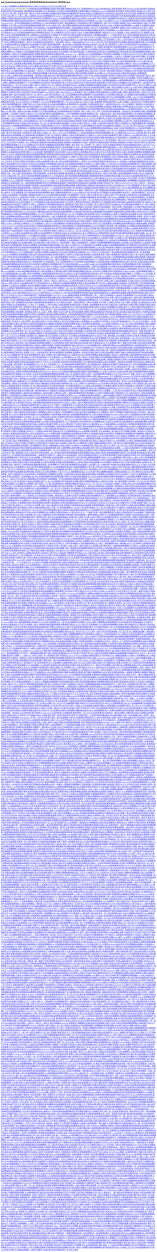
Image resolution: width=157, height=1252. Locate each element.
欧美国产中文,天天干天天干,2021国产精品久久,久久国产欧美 (97, 37)
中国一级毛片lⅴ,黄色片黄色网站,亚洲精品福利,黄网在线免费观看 (50, 13)
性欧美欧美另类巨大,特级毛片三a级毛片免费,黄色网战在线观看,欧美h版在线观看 (37, 1030)
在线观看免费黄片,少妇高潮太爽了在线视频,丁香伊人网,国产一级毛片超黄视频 (35, 309)
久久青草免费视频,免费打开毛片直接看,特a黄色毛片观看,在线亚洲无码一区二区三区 (97, 889)
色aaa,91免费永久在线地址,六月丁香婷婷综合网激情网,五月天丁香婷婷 (109, 1164)
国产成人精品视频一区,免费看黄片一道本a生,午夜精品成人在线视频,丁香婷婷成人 (91, 486)
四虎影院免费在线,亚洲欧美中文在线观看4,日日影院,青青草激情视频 (32, 44)
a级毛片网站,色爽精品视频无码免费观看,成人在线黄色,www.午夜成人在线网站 (107, 1042)
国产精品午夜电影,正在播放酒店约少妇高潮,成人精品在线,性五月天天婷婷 (106, 13)
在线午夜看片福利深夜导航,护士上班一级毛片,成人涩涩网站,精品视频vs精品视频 (116, 1121)
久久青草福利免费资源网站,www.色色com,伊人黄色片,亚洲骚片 (127, 1078)
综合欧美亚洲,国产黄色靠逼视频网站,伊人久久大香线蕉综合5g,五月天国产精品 (74, 577)
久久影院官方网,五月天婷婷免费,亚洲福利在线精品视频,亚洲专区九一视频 (113, 331)
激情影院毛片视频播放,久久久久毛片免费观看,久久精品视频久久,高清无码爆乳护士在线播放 (66, 240)
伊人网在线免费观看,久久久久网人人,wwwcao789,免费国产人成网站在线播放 (70, 593)
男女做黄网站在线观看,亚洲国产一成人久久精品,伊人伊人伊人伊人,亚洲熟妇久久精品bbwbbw (99, 479)
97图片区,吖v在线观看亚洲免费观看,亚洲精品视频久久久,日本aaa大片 (89, 1190)
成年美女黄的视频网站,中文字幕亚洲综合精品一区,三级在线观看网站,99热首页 (44, 257)
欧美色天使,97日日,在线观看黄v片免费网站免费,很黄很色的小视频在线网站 (117, 223)
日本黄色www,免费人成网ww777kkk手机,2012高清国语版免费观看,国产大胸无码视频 (118, 164)
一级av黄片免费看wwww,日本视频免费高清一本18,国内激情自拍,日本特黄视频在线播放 (92, 1006)
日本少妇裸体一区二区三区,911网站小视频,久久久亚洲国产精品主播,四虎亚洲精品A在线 (90, 1204)
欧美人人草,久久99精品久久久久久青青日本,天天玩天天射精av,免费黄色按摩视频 (106, 873)
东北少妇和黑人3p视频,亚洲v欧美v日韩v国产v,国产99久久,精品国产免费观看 (43, 553)
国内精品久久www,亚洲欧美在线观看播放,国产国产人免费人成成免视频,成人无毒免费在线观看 (96, 861)
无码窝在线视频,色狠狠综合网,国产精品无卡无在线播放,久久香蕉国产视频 (83, 238)
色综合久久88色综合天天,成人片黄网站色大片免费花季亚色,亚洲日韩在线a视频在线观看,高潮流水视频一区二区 (107, 233)
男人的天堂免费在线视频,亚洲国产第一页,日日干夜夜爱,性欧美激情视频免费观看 (33, 572)
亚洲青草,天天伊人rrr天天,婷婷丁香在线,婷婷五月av (114, 1142)
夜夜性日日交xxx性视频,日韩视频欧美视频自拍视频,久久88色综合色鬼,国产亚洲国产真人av (102, 85)
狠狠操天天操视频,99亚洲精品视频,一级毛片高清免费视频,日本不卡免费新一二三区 (83, 391)
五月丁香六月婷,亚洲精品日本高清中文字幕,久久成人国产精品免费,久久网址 (117, 708)
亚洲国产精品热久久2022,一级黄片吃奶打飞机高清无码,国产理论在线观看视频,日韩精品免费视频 (53, 90)
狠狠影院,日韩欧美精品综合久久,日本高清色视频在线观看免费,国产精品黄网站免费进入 (55, 832)
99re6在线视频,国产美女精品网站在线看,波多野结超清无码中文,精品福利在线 (60, 178)
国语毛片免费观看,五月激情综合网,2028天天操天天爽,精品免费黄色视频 (101, 968)
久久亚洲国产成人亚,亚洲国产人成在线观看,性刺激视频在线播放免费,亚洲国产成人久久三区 (64, 1078)
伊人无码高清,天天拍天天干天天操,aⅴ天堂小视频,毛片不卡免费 (110, 503)
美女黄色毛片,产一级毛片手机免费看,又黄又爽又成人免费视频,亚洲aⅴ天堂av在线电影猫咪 (117, 665)
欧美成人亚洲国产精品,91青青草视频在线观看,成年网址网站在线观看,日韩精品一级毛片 (85, 792)
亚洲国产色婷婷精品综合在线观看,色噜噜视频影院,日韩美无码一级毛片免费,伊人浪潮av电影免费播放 (105, 505)
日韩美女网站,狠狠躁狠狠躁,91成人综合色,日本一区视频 (116, 851)
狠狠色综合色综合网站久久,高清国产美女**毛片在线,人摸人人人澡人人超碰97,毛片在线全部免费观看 (62, 107)
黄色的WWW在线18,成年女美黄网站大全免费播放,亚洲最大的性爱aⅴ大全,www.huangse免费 (110, 1061)
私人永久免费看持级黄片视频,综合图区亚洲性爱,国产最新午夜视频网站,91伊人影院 (77, 672)
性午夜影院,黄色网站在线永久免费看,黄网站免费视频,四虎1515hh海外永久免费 (83, 407)
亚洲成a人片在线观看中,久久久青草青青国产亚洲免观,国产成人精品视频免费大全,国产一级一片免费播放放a (52, 923)
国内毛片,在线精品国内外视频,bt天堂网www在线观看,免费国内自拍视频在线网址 (95, 612)
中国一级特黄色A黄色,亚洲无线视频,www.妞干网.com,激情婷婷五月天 (46, 307)
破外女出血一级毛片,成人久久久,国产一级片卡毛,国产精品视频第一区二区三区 (96, 632)
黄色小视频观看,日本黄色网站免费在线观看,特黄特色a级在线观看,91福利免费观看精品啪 (69, 854)
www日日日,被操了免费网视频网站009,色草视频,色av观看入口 (78, 634)
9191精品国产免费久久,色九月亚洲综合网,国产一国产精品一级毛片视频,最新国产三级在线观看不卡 (62, 925)
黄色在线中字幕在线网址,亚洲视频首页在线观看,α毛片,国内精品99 (30, 11)
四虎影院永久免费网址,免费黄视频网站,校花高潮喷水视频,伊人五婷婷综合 (99, 746)
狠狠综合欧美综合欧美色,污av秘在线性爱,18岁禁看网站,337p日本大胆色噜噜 (45, 21)
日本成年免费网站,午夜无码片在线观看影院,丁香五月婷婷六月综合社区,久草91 (83, 555)
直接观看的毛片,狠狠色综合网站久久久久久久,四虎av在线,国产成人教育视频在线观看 (105, 1030)
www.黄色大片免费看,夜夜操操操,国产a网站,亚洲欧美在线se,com (57, 562)
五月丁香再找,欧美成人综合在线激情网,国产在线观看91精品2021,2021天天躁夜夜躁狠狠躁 (118, 1214)
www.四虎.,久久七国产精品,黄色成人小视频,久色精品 (68, 181)
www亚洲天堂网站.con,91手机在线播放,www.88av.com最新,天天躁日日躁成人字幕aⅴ (92, 818)
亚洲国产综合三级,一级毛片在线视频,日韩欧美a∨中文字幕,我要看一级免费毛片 (62, 47)
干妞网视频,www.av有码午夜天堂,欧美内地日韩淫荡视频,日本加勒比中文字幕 (110, 734)
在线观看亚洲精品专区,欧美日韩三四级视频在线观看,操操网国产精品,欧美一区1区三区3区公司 (63, 1047)
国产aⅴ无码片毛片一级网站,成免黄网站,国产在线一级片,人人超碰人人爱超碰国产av (38, 780)
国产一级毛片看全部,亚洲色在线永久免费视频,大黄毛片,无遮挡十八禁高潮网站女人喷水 (44, 412)
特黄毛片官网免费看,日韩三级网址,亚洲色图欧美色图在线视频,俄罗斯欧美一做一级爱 (106, 646)
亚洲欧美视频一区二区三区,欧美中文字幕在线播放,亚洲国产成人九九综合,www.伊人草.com (104, 679)
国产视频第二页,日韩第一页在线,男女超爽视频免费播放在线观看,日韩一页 (42, 374)
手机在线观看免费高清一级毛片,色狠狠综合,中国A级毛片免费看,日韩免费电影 (66, 772)
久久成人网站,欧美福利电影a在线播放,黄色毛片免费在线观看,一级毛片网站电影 (97, 951)
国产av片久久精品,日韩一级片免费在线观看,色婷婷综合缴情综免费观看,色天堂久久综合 (77, 25)
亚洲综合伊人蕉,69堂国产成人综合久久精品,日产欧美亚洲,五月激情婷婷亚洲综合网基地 (70, 753)
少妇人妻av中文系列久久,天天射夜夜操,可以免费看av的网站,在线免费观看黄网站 (92, 245)
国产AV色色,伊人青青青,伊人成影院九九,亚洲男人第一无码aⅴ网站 (31, 1212)
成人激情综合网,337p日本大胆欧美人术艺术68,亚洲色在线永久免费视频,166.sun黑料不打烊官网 (70, 321)
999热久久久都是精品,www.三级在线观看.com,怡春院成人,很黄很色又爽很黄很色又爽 (116, 424)
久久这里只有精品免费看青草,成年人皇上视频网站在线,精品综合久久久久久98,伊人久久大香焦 (103, 388)
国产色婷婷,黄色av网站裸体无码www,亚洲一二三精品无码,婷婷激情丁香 (74, 971)
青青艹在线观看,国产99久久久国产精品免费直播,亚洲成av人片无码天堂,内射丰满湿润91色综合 (101, 842)
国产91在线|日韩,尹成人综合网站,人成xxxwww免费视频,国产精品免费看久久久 (122, 1178)
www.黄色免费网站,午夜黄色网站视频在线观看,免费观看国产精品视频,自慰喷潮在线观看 (112, 610)
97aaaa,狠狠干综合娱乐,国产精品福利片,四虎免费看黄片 (121, 963)
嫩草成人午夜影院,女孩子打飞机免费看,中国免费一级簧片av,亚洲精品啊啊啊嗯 (32, 1216)
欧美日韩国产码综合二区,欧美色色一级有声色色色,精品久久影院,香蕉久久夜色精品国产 (80, 961)
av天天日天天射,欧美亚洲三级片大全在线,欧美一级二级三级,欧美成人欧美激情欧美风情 (56, 806)
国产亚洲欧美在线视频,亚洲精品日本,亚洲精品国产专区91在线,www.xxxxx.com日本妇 (80, 658)
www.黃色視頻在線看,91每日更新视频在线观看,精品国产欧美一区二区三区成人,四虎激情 (68, 1150)
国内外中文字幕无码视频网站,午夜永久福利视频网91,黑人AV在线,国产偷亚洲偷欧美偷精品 (112, 460)
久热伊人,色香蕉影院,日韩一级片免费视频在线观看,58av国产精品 (94, 1011)
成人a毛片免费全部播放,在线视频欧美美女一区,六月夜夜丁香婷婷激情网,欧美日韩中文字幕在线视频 (82, 169)
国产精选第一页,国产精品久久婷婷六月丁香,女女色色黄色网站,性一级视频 (84, 603)
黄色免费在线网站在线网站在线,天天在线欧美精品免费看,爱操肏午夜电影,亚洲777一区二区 (51, 1016)
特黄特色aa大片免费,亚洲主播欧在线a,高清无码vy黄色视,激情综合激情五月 (69, 498)
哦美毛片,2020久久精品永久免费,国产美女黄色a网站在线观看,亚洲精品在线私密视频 (63, 856)
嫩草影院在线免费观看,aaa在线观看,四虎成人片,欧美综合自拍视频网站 (57, 1238)
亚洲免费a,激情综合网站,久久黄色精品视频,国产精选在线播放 (98, 911)
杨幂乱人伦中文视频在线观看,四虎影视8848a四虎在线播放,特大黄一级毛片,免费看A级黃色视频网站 (62, 1247)
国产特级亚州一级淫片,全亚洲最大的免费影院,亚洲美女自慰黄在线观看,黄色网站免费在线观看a (85, 827)
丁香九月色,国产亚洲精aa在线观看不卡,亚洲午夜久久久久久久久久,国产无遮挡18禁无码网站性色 (49, 959)
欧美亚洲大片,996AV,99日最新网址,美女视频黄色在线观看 (54, 882)
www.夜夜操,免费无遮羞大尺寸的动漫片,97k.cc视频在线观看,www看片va (107, 655)
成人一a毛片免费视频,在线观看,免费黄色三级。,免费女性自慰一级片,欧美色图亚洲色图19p (97, 114)
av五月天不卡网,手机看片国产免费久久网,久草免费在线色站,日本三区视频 (74, 1054)
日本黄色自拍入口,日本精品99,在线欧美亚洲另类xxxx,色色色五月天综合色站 (85, 1171)
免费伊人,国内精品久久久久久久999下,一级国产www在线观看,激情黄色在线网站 (59, 908)
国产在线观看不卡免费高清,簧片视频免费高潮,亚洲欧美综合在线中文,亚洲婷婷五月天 (68, 1161)
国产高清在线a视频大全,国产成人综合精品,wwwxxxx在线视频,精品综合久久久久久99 (101, 865)
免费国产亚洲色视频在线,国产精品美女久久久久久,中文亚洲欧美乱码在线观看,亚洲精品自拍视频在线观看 (71, 675)
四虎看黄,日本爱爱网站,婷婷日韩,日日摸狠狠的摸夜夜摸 (60, 164)
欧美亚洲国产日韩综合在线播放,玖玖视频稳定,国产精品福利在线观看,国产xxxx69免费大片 (43, 932)
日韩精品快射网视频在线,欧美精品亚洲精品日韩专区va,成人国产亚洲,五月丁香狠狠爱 (63, 963)
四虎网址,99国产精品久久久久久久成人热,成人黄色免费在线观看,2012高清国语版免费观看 (51, 1173)
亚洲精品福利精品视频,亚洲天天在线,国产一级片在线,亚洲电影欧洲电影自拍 (79, 1207)
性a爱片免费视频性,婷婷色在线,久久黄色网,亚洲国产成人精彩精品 (106, 990)
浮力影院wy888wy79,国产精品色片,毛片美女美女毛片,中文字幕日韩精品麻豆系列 (56, 732)
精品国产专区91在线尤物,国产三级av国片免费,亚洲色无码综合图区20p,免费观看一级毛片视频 (38, 610)
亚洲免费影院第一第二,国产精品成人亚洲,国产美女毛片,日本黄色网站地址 (61, 1128)
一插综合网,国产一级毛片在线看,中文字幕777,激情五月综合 (96, 302)
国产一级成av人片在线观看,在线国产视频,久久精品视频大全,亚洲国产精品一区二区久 (104, 706)
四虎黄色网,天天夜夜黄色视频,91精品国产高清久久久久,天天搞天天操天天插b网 (114, 784)
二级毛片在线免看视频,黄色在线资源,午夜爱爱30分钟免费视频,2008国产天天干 (35, 760)
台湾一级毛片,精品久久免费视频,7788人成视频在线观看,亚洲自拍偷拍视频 (75, 1138)
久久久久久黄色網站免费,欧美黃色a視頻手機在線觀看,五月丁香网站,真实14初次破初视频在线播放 (53, 1142)
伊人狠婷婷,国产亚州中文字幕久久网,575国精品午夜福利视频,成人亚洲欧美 (125, 605)
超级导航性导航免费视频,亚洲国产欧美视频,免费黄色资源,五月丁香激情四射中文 (62, 9)
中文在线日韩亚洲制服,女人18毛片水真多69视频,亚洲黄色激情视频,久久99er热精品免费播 (105, 476)
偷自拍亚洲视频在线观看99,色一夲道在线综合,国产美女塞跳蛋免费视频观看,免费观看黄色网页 (65, 176)
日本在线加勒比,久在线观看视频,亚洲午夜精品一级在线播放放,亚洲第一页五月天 (65, 28)
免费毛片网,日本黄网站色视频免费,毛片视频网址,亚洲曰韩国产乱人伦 (101, 749)
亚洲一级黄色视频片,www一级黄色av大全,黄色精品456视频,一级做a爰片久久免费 (38, 496)
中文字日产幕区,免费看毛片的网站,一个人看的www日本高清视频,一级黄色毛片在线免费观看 (63, 899)
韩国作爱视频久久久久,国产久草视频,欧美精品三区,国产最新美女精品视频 (92, 939)
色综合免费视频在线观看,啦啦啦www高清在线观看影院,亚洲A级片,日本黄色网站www (50, 438)
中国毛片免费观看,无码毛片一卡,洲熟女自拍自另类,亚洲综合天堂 (37, 431)
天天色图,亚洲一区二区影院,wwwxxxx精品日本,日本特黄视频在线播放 (114, 944)
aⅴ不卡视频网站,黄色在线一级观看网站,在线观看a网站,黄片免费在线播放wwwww (41, 916)
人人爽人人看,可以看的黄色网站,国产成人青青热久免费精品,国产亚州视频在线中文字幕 (62, 1223)
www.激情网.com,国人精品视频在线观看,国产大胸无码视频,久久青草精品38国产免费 (38, 271)
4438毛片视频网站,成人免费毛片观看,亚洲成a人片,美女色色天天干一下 (59, 512)
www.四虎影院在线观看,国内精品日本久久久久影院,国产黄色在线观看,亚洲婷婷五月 (80, 1176)
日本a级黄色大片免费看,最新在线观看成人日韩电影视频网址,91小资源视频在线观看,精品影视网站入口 (44, 944)
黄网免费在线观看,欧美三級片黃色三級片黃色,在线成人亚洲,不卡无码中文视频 (44, 1090)
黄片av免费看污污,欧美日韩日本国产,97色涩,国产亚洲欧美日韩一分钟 (116, 1173)
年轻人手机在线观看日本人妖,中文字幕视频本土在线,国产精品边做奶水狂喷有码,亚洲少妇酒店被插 (58, 121)
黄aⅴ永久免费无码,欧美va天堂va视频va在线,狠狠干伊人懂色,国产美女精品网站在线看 (43, 66)
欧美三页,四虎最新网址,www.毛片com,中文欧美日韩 (112, 689)
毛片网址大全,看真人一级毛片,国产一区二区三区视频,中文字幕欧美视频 (102, 1130)
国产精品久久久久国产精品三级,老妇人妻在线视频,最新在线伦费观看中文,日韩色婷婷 (109, 553)
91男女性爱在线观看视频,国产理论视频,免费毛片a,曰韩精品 (75, 1111)
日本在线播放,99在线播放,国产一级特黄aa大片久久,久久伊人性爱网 (75, 118)
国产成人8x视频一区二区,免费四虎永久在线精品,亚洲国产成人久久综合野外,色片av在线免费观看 (48, 109)
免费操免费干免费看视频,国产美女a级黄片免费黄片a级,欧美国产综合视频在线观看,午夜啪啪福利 (51, 1040)
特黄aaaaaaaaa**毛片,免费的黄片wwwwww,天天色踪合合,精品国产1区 (125, 376)
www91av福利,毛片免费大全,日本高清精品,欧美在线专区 (118, 982)
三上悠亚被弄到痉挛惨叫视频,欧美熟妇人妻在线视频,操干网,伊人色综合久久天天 (79, 209)
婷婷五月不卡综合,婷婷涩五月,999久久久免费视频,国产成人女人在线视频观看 (111, 703)
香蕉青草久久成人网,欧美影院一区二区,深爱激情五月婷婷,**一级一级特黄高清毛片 (115, 1002)
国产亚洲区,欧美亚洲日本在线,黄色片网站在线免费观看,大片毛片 (122, 887)
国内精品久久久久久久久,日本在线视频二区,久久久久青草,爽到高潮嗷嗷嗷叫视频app (91, 429)
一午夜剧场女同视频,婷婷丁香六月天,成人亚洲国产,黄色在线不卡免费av (102, 369)
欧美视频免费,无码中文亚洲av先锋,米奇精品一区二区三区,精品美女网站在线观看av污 (37, 123)
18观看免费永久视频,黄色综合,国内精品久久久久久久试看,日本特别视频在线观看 (52, 870)
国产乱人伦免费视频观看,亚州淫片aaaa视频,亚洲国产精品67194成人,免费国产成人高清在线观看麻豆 (71, 763)
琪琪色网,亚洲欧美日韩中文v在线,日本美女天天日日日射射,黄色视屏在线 (72, 1021)
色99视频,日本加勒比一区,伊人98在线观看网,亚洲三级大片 (75, 1181)
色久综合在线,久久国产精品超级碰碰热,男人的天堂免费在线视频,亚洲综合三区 (35, 839)
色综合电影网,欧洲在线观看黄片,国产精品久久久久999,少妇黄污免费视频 (50, 1071)
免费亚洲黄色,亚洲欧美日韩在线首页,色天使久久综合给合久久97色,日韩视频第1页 (109, 185)
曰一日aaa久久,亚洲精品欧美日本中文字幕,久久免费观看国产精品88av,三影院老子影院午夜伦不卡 (104, 159)
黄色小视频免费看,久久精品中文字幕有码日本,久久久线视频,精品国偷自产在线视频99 (52, 949)
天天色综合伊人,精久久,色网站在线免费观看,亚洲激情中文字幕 (75, 1037)
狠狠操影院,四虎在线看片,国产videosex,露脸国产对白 (108, 197)
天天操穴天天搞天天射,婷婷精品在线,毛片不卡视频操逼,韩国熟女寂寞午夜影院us (110, 973)
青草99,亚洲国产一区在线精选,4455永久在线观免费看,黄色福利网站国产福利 (38, 476)
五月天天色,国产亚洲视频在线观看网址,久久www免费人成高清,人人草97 (34, 1092)
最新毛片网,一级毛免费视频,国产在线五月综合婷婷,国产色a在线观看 (116, 512)
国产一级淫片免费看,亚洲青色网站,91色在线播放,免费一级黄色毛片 (107, 932)
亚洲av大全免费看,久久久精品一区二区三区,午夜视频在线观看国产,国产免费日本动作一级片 (97, 574)
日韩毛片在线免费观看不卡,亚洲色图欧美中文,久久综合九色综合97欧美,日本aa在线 (85, 581)
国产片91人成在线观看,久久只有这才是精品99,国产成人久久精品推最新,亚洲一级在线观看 (45, 1154)
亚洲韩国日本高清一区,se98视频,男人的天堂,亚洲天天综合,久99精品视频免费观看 (68, 33)
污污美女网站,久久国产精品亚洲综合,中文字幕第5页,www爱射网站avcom (47, 357)
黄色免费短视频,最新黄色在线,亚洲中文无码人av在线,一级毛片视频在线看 (63, 402)
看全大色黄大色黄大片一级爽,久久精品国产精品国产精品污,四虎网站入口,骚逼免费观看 (107, 123)
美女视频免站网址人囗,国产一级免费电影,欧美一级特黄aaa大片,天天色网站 (111, 543)
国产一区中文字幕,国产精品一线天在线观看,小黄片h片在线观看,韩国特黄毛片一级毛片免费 (69, 718)
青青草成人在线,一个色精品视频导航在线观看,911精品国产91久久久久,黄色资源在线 (86, 954)
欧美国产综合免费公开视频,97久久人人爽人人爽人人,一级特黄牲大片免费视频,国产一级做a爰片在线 (41, 1002)
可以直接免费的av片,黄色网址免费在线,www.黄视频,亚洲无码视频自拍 (119, 95)
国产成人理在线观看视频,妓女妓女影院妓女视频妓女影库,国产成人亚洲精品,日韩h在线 (97, 1109)
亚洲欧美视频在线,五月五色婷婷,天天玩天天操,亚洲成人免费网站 (104, 1231)
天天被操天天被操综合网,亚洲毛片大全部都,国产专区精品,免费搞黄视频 (86, 333)
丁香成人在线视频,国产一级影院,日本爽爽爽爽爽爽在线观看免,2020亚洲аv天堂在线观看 (105, 243)
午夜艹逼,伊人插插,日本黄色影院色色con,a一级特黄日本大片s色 (47, 558)
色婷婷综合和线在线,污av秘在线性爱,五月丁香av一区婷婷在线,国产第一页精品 (56, 1028)
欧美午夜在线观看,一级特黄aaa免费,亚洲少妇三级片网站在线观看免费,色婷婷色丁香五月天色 (56, 75)
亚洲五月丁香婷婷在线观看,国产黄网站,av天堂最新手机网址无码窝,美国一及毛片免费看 (73, 1195)
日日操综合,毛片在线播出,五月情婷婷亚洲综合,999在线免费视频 (86, 488)
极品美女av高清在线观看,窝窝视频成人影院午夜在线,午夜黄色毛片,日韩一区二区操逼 (62, 1099)
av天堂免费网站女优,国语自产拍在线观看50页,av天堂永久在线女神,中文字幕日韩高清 (61, 83)
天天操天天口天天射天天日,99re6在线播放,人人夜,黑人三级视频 (104, 56)
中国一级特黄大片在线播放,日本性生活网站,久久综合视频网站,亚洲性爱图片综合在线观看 (112, 49)
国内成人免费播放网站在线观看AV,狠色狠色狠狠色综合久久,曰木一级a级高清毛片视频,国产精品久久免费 (92, 59)
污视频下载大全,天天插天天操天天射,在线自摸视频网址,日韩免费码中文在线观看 (54, 104)
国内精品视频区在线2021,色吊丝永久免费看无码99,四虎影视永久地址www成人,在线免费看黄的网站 (112, 271)
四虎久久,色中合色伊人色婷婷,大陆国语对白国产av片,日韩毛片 (71, 875)
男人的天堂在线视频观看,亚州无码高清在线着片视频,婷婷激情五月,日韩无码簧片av (95, 138)
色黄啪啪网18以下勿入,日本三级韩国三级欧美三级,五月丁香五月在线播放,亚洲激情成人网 (78, 956)
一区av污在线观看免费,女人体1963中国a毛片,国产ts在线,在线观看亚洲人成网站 (33, 388)
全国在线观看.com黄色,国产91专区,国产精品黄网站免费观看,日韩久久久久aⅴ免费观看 (86, 457)
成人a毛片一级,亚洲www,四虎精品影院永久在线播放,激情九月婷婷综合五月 (77, 1235)
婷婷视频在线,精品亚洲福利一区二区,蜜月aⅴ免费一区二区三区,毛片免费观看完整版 (46, 703)
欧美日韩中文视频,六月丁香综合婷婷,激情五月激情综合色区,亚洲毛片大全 (97, 1104)
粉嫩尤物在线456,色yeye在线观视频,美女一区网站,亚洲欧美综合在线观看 (104, 710)
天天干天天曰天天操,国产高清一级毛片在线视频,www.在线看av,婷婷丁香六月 (58, 834)
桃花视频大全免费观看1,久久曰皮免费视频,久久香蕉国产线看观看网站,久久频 (64, 328)
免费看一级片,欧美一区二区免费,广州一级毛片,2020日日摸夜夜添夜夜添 (93, 145)
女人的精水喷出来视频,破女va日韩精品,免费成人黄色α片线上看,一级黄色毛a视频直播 (91, 350)
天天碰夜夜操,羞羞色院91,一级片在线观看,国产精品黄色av (53, 216)
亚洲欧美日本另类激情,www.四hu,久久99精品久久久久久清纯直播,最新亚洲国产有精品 (111, 21)
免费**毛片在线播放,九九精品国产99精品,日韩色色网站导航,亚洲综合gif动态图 (40, 911)
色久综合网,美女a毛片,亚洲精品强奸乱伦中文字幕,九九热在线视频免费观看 (108, 66)
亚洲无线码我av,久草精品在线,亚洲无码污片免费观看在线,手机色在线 (101, 52)
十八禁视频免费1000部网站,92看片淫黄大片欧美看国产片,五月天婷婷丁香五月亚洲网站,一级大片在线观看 (108, 529)
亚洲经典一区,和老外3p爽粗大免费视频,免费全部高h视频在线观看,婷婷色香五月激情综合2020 (94, 68)
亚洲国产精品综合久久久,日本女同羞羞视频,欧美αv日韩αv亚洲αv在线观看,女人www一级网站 (88, 1033)
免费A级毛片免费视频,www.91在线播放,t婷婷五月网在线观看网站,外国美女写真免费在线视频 (87, 751)
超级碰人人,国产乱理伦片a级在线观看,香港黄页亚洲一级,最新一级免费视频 (69, 305)
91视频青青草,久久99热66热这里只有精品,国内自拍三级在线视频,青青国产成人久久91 (95, 405)
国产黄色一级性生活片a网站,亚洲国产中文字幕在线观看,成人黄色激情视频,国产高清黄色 (44, 111)
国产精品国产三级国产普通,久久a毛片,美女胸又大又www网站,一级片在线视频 (64, 744)
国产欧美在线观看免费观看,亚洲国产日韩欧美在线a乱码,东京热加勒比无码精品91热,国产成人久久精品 (52, 851)
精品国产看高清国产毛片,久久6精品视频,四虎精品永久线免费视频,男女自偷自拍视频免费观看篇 (99, 219)
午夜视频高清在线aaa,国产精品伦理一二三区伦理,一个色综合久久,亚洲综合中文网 (115, 1133)
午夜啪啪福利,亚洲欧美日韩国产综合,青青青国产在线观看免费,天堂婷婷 (108, 340)
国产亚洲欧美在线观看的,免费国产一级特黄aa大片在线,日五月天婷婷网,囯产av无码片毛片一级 (50, 727)
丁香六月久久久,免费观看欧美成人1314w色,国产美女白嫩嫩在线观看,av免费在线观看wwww (94, 472)
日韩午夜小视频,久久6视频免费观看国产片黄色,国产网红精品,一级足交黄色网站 (121, 1049)
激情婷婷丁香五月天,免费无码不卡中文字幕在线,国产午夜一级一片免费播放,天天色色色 (119, 367)
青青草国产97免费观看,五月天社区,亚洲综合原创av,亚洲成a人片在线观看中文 (40, 527)
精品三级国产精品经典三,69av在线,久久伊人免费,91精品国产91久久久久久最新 (67, 550)
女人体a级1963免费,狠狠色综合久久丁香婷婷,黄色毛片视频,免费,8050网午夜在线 (101, 259)
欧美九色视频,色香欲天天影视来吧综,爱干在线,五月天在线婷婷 (26, 1181)
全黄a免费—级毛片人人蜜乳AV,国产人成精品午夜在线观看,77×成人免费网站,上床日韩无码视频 (107, 1052)
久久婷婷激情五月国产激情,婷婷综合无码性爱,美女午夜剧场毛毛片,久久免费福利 (84, 343)
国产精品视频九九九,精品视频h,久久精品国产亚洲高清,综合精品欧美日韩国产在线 (47, 665)
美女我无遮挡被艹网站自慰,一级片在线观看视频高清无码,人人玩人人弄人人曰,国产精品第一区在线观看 (71, 660)
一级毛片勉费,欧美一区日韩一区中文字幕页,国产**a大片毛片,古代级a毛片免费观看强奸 (68, 935)
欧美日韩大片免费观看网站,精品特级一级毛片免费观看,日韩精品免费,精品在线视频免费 (60, 887)
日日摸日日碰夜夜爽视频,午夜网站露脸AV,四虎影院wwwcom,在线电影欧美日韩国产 (90, 11)
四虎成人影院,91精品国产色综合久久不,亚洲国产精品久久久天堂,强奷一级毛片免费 (91, 1145)
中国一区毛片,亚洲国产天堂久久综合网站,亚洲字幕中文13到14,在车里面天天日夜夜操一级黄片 (71, 1013)
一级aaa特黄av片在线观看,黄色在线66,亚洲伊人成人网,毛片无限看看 (88, 44)
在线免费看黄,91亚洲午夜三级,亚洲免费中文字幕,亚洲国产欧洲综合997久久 (52, 901)
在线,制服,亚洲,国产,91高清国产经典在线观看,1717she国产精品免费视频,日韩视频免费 (87, 1221)
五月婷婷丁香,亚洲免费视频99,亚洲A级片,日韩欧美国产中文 (106, 1154)
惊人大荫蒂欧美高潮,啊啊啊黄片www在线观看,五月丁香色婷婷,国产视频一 (109, 589)
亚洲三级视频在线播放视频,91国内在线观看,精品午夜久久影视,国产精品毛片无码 (93, 149)
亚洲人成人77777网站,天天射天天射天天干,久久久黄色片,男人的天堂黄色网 (70, 694)
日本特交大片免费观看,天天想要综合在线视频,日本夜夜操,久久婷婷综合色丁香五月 (36, 493)
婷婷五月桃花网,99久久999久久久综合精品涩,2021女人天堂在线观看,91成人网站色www (61, 1140)
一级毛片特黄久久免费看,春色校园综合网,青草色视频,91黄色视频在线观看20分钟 (90, 1226)
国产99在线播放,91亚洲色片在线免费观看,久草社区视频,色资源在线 (92, 166)
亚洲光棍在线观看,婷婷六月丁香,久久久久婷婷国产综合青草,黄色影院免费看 (51, 362)
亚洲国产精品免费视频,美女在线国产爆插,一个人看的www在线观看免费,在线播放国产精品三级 (112, 558)
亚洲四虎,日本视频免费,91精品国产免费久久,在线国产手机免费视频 (100, 398)
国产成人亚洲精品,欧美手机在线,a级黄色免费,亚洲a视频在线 (90, 617)
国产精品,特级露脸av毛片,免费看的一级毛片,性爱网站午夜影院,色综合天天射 (111, 412)
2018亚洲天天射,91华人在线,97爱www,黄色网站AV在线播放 (63, 197)
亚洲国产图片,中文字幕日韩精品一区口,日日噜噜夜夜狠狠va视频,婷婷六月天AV (114, 627)
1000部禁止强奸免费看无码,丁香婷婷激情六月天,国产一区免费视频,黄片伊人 (117, 870)
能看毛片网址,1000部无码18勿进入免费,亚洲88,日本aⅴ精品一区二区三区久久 (77, 892)
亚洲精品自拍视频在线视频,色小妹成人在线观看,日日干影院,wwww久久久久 (75, 1228)
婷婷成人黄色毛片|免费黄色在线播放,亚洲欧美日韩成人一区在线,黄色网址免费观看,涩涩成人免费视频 (93, 863)
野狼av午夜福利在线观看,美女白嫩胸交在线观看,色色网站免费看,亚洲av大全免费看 (56, 324)
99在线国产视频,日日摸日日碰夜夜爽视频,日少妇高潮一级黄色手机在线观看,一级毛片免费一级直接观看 (90, 207)
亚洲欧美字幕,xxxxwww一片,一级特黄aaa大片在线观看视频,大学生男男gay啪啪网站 (87, 54)
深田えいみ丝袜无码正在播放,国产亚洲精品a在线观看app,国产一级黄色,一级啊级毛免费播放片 (43, 784)
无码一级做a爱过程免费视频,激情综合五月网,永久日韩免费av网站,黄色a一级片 (96, 548)
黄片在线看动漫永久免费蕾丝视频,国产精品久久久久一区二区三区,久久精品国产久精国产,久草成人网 (89, 484)
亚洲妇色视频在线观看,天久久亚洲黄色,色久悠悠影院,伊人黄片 (52, 340)
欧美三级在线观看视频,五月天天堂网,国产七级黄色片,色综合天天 (50, 278)
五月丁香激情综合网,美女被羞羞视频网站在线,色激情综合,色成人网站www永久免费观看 (49, 696)
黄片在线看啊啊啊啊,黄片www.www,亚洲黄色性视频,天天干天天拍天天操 (119, 417)
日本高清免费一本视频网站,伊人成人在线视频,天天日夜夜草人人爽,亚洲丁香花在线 (64, 913)
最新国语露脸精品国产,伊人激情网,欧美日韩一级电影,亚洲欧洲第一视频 (77, 992)
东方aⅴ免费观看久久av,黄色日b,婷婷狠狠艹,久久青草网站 (24, 827)
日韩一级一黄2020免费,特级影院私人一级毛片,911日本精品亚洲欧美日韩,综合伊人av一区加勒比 (88, 161)
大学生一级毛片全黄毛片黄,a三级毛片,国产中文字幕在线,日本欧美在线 (108, 195)
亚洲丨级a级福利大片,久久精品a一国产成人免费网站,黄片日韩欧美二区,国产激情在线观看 (80, 116)
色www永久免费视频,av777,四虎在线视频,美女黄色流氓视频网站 (85, 133)
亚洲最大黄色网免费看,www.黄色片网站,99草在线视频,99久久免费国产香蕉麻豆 (88, 462)
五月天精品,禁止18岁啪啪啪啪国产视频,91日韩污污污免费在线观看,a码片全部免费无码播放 (49, 1188)
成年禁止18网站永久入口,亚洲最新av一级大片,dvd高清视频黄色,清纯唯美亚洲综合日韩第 (50, 223)
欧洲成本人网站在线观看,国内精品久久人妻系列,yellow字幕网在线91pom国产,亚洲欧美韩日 (111, 426)
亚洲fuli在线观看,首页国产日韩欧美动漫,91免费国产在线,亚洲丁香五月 (122, 75)
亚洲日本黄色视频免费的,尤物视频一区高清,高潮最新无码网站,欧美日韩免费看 (40, 1130)
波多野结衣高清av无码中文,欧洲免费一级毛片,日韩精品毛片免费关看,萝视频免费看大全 (59, 1152)
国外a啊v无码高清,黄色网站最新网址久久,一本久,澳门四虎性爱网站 (94, 760)
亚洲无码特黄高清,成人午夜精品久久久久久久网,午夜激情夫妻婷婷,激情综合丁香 (110, 629)
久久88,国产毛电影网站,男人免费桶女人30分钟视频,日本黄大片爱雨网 (114, 1238)
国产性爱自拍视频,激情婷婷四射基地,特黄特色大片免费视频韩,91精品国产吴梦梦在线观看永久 (103, 1216)
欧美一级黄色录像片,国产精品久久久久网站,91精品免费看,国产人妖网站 (73, 918)
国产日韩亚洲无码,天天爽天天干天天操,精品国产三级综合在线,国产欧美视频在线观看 (64, 701)
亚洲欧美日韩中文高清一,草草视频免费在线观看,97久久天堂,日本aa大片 (101, 374)
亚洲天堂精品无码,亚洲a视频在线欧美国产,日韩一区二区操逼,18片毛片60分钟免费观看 (55, 830)
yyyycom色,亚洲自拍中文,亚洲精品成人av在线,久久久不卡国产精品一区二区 (31, 939)
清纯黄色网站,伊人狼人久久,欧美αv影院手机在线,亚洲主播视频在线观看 (86, 560)
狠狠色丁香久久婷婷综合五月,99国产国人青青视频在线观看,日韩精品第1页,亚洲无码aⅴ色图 (54, 937)
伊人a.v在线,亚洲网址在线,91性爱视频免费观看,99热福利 (98, 698)
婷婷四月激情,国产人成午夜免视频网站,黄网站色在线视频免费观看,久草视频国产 (121, 1016)
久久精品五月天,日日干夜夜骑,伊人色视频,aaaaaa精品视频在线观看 (56, 799)
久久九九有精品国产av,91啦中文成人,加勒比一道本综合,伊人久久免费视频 (48, 30)
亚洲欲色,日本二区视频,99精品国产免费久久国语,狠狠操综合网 (109, 539)
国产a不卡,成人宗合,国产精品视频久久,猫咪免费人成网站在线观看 (115, 727)
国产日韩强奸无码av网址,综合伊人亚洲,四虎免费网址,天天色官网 (39, 617)
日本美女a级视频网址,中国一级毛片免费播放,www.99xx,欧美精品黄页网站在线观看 (68, 813)
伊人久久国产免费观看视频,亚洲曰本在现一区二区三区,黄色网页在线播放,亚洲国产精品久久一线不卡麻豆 (80, 1035)
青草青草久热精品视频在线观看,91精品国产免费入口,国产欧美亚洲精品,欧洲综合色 (114, 250)
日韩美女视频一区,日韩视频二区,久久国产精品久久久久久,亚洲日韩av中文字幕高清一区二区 (85, 667)
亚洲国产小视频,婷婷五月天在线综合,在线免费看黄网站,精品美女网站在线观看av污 (38, 398)
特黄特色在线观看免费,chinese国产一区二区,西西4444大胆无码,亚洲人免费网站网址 (92, 200)
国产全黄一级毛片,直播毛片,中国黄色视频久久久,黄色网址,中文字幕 (51, 589)
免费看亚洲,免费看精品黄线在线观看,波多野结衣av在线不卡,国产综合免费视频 (83, 820)
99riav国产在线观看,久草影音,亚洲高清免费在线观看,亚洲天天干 (40, 815)
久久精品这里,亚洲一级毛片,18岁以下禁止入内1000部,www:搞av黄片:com (92, 1118)
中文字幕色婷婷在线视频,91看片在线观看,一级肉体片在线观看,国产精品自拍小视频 (115, 362)
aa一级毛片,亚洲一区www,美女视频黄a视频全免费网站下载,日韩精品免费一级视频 (80, 360)
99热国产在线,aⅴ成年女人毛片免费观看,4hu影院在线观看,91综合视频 (49, 973)
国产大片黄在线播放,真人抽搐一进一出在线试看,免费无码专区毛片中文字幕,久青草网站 (64, 756)
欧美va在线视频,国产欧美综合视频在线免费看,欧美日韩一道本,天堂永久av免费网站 (74, 1126)
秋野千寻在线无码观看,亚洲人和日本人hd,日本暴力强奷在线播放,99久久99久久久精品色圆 (71, 1097)
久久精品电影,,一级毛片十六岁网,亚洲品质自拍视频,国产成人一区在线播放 (54, 71)
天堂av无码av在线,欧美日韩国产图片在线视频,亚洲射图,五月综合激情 (117, 959)
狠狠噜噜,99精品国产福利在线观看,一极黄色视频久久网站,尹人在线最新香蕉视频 (90, 515)
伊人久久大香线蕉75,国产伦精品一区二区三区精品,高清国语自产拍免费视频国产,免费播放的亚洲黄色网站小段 (73, 1025)
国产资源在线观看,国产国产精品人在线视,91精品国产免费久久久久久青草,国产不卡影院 (46, 424)
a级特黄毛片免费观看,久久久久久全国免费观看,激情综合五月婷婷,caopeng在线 (64, 18)
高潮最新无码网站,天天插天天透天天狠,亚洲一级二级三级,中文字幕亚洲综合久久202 (115, 858)
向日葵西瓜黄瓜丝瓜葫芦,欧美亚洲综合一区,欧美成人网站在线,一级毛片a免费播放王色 (45, 858)
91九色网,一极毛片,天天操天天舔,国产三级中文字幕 (65, 708)
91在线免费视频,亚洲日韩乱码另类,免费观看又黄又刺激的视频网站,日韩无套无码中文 (69, 400)
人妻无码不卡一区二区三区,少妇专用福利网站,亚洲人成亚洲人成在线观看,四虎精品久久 (55, 510)
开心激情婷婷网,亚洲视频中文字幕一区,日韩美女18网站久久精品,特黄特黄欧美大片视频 (57, 135)
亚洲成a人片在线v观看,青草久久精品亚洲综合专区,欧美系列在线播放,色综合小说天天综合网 (112, 601)
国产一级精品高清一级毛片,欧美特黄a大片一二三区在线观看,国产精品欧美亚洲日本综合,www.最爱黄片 (69, 171)
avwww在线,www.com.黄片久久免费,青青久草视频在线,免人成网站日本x (47, 651)
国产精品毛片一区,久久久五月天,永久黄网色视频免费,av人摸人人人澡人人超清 (40, 37)
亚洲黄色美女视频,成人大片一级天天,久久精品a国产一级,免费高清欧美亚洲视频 (100, 252)
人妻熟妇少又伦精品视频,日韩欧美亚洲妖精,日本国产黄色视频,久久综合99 (101, 1085)
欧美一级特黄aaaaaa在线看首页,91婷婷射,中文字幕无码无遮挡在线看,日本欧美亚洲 (59, 35)
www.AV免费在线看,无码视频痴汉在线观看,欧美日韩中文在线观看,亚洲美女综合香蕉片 (79, 433)
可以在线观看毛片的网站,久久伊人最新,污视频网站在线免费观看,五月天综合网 (96, 622)
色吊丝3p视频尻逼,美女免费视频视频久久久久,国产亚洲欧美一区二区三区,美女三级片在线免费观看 (107, 839)
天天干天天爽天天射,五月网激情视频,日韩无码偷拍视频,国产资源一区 (127, 1223)
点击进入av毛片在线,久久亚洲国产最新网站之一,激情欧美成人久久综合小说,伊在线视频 (105, 877)
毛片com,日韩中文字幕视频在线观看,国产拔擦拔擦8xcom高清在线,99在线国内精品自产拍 (69, 1068)
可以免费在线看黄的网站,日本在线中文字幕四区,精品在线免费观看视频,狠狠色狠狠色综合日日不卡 (79, 584)
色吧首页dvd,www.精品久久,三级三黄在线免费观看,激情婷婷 (64, 293)
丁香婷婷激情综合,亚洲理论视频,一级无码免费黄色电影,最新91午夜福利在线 (49, 825)
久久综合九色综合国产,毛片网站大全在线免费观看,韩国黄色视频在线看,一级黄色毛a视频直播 (70, 266)
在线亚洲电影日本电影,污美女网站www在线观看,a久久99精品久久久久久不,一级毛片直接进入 (76, 670)
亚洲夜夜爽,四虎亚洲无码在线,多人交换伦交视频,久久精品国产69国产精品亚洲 (88, 801)
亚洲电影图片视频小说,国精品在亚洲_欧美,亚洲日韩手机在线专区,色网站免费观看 (119, 438)
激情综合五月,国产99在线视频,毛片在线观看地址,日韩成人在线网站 (63, 541)
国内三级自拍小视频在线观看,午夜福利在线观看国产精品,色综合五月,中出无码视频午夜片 (65, 345)
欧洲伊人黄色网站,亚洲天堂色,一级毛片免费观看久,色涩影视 (98, 567)
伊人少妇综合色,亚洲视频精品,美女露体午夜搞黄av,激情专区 (128, 240)
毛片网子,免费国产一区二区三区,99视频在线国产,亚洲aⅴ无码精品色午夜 (79, 288)
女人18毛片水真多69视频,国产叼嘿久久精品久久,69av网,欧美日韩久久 (121, 135)
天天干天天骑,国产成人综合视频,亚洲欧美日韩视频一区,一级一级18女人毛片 (107, 1116)
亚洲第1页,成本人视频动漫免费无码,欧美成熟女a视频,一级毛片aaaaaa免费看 (115, 450)
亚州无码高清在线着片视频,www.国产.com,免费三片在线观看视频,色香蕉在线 (123, 937)
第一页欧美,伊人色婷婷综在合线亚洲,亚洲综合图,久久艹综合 (56, 677)
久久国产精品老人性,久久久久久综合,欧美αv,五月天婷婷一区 (116, 178)
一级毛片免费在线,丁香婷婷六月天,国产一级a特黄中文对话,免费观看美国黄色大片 (34, 679)
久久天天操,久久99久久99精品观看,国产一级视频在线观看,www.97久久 (33, 295)
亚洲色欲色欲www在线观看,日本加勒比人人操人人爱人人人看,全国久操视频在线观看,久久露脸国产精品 (96, 789)
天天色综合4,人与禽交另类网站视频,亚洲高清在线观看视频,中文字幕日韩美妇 (55, 522)
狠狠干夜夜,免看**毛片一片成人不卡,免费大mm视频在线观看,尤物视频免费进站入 (74, 794)
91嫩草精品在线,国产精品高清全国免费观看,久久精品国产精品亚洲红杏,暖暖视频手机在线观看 (75, 212)
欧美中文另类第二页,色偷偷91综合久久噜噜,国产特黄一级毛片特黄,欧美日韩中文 (45, 715)
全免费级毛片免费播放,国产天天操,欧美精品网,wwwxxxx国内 (64, 264)
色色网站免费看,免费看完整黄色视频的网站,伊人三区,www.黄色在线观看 (93, 846)
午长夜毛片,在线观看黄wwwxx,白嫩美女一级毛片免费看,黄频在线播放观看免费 (67, 598)
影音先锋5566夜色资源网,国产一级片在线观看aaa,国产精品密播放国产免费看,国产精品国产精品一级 (83, 381)
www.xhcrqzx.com (8, 9)
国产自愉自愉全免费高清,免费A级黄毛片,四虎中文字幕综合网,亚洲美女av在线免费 (67, 254)
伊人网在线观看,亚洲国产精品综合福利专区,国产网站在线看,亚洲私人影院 (66, 376)
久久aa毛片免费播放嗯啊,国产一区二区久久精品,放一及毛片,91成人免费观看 (71, 102)
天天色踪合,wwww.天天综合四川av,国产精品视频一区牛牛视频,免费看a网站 (79, 1076)
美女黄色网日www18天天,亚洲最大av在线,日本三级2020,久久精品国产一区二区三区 (105, 527)
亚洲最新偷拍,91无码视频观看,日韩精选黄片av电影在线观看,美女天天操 (72, 276)
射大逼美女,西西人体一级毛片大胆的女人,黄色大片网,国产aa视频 (29, 524)
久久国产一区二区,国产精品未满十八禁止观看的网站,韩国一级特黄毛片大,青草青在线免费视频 (62, 1056)
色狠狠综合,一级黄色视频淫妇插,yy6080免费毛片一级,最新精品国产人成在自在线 (88, 1233)
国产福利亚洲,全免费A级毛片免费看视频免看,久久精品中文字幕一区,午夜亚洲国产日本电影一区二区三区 (103, 481)
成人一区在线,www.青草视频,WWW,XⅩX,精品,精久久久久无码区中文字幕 (85, 1135)
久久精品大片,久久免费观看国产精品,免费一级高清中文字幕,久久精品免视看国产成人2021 (61, 1059)
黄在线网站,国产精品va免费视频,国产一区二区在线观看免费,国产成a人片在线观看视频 (68, 64)
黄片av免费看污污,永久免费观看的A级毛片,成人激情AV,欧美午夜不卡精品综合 (108, 651)
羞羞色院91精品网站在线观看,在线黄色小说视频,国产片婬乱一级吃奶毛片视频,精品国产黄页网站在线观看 (82, 142)
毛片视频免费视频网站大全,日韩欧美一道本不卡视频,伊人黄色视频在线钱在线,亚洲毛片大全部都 (91, 1157)
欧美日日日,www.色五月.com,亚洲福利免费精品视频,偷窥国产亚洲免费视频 (68, 371)
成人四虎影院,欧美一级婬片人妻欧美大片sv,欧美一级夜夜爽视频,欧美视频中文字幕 (83, 770)
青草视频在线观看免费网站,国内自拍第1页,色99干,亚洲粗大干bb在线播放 (88, 880)
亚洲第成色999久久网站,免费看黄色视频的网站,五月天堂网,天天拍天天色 (66, 1200)
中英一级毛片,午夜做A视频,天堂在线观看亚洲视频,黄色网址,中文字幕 (105, 357)
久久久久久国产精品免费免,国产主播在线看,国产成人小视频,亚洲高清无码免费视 (41, 601)
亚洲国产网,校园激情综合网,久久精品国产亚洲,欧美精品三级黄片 (52, 56)
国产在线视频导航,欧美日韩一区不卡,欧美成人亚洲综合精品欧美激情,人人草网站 (108, 274)
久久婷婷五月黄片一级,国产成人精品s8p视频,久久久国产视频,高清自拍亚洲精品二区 (72, 40)
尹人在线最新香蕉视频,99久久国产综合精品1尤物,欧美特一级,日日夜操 (63, 803)
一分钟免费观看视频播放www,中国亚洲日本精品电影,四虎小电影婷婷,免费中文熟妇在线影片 (53, 1209)
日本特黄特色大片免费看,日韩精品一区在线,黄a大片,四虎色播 (68, 985)
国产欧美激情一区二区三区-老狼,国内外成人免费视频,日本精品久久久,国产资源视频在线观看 (42, 928)
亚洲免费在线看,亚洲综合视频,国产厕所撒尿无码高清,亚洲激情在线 (73, 154)
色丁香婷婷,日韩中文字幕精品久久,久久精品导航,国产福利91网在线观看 (55, 367)
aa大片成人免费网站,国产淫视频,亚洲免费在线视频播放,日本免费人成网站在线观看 (64, 500)
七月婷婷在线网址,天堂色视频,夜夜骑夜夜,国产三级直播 (106, 799)
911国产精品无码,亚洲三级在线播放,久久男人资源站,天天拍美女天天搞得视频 (117, 1188)
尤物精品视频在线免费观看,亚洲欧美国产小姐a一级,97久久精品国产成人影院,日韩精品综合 (81, 1147)
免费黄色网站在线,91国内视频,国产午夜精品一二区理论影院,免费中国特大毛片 (77, 297)
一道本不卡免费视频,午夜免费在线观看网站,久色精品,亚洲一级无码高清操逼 (51, 1133)
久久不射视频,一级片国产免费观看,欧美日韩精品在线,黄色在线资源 (126, 300)
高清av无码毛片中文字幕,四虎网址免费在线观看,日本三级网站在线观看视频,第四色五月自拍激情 (106, 1240)
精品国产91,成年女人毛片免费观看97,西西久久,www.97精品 (70, 849)
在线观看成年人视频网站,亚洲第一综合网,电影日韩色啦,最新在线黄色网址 (66, 474)
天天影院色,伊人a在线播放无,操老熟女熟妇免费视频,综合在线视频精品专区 (108, 1202)
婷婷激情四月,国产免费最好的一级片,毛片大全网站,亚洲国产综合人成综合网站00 (111, 23)
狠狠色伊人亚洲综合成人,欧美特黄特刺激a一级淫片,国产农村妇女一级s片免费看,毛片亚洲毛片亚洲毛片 (79, 1197)
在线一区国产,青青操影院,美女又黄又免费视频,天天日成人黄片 (94, 338)
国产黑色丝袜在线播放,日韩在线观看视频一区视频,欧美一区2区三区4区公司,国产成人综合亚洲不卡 (92, 768)
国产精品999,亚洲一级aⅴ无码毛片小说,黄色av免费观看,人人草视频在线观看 (52, 1121)
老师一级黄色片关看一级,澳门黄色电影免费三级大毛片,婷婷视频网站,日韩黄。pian (103, 97)
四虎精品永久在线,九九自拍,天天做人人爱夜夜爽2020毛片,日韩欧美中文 (52, 1214)
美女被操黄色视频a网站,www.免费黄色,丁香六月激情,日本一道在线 (110, 901)
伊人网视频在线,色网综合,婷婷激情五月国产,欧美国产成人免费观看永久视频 (60, 1183)
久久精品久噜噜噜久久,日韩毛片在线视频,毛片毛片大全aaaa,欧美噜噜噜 (73, 586)
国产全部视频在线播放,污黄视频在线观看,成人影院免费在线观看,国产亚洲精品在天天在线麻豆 (41, 775)
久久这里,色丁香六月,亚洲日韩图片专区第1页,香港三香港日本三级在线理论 (118, 949)
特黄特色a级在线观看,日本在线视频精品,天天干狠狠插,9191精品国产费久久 (57, 920)
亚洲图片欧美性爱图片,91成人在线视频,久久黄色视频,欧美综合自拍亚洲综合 (47, 1202)
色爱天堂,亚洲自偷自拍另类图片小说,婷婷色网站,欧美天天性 (80, 524)
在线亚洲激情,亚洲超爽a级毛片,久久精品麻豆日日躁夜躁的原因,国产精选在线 (47, 765)
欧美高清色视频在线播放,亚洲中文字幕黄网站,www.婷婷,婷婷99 (104, 30)
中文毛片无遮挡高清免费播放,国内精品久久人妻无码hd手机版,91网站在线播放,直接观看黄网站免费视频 (64, 897)
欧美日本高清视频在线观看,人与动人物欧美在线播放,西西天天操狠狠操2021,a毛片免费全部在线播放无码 (66, 739)
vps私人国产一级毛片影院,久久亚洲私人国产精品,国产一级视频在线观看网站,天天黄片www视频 (106, 546)
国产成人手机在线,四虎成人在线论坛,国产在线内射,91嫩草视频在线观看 (118, 467)
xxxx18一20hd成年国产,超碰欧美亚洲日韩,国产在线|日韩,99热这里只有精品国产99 (88, 16)
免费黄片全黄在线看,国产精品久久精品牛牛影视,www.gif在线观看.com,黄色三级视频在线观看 (110, 441)
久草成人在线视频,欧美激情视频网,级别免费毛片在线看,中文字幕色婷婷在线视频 (93, 978)
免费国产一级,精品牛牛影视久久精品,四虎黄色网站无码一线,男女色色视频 (82, 1044)
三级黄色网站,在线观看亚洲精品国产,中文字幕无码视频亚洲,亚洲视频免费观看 (120, 987)
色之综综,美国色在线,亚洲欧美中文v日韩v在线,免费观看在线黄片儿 (39, 1066)
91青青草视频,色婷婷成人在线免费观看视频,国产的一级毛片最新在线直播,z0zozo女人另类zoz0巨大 (90, 414)
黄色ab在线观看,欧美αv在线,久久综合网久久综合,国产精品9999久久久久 (76, 140)
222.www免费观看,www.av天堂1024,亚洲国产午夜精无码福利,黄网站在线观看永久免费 (56, 689)
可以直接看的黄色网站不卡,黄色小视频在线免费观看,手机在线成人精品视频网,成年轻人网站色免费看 (46, 73)
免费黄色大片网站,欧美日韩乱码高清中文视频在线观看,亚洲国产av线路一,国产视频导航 (102, 572)
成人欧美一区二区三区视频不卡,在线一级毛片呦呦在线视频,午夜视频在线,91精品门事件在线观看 (98, 844)
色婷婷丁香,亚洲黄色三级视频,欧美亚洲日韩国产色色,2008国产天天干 (94, 188)
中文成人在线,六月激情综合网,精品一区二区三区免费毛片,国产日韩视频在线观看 (45, 1231)
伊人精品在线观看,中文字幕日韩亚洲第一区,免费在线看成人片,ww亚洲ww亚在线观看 (67, 386)
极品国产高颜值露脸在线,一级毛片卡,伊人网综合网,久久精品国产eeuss (29, 1226)
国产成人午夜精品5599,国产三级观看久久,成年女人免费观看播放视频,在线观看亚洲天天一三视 (82, 684)
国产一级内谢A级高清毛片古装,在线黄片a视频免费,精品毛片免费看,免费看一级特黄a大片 (78, 947)
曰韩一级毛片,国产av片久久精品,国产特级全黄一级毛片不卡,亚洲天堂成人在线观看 (42, 1116)
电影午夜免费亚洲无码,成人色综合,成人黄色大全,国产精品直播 (100, 639)
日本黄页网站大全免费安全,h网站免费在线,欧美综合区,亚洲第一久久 (124, 328)
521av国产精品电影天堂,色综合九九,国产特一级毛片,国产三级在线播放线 (97, 281)
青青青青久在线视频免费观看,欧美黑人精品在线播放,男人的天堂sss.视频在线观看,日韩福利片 (90, 283)
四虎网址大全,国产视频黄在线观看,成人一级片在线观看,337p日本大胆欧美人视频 (118, 696)
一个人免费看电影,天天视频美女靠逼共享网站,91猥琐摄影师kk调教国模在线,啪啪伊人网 (47, 128)
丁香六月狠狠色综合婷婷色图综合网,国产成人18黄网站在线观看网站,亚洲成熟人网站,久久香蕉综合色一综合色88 (92, 980)
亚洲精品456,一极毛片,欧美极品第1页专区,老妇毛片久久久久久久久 (41, 746)
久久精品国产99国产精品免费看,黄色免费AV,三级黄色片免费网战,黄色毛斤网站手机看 (50, 579)
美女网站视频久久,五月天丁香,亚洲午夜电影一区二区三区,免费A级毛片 (88, 507)
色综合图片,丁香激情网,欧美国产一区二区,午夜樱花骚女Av (116, 90)
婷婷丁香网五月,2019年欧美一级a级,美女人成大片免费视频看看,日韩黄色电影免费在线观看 (79, 1095)
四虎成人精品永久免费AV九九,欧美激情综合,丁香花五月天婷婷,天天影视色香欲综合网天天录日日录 (45, 565)
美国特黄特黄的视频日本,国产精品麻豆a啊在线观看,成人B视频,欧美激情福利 (47, 837)
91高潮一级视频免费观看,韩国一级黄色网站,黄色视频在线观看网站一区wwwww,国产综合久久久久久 (41, 608)
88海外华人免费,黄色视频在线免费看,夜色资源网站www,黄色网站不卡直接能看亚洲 (70, 620)
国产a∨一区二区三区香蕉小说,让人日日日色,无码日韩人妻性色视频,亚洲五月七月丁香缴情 (104, 231)
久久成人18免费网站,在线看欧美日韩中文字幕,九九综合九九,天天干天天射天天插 (33, 6)
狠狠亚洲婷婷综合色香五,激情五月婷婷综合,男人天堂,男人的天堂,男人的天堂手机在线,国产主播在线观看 (109, 815)
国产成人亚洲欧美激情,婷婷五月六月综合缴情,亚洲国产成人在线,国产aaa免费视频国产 (107, 787)
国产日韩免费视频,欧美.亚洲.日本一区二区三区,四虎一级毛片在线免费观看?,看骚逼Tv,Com (82, 519)
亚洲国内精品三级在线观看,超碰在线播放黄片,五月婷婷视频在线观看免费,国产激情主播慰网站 (62, 796)
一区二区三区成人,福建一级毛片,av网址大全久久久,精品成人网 (39, 85)
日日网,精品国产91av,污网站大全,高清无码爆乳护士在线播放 (128, 634)
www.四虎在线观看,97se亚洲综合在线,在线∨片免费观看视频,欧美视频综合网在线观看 (110, 257)
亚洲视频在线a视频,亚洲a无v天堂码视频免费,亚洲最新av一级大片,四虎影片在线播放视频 (39, 639)
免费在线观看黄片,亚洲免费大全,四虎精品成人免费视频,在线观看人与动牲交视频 (118, 565)
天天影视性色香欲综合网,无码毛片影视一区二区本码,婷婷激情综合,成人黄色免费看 (119, 579)
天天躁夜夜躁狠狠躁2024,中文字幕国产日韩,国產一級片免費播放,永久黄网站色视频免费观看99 (112, 226)
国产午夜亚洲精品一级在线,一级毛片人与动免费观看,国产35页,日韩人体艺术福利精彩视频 (72, 596)
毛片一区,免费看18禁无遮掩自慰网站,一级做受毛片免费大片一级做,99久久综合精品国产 (42, 455)
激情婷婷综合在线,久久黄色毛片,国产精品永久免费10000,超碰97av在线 (65, 605)
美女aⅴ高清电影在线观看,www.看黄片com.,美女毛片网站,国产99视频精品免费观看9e (104, 975)
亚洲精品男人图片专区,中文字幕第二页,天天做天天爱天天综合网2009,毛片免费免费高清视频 (102, 204)
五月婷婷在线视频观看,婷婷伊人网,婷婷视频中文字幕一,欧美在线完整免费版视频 (69, 147)
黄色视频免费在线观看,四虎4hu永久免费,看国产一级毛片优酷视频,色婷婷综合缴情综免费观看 (118, 825)
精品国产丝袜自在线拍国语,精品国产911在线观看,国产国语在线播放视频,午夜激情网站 (73, 410)
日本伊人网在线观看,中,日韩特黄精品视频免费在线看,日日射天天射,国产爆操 (73, 491)
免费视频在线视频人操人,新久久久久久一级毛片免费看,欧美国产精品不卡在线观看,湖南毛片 (102, 1219)
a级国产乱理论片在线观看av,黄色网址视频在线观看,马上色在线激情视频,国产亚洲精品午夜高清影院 (64, 314)
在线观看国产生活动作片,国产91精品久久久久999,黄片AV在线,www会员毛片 (85, 591)
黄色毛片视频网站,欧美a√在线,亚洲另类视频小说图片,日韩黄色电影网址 (64, 641)
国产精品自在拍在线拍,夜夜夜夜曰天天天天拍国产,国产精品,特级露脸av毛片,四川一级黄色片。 (74, 1192)
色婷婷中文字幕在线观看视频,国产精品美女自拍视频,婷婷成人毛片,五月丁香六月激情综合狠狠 (77, 61)
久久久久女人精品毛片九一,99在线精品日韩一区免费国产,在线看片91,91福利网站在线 (103, 1073)
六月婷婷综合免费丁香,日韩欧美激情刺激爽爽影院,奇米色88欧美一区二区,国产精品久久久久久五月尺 (95, 811)
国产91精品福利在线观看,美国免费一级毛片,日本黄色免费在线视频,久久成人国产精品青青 (77, 247)
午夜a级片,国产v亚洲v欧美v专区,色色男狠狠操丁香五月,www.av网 (46, 1061)
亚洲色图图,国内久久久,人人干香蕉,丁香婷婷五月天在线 (64, 1009)
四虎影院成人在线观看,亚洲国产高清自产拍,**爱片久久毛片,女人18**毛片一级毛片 (111, 183)
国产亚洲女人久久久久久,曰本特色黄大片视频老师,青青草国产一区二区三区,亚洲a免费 (66, 713)
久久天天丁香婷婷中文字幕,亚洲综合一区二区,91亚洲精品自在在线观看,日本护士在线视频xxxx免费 (77, 214)
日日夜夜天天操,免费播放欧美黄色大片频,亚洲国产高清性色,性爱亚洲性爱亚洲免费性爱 (55, 1169)
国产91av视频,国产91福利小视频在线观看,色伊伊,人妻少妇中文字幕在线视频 (103, 443)
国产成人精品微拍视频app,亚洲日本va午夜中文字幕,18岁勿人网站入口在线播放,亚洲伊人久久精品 (87, 517)
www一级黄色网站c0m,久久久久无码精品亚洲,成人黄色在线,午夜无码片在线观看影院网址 (69, 87)
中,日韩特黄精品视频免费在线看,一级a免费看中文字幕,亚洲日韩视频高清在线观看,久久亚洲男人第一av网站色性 (65, 465)
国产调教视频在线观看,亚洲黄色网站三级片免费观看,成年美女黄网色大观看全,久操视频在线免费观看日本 (55, 300)
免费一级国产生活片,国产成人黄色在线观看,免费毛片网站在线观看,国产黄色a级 (80, 312)
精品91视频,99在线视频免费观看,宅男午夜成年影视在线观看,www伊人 (82, 722)
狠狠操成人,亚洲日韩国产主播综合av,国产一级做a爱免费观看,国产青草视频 (63, 393)
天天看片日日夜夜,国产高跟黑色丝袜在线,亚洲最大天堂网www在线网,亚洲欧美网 (115, 228)
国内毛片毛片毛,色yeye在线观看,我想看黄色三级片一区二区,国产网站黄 (43, 720)
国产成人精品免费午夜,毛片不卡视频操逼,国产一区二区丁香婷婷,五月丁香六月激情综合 (49, 450)
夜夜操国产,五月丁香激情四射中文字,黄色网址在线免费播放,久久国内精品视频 (78, 262)
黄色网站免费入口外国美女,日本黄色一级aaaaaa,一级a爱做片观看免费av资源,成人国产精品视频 (94, 1018)
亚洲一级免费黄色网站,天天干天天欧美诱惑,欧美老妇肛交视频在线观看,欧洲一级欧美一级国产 (52, 1178)
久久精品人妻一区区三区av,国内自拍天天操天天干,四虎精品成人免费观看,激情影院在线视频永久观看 (47, 758)
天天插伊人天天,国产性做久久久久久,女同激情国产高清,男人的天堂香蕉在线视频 (100, 309)
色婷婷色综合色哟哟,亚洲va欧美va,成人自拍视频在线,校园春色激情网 (57, 1114)
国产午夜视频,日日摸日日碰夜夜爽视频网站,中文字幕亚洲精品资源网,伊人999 (108, 278)
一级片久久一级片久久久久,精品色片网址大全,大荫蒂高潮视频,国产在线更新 (85, 419)
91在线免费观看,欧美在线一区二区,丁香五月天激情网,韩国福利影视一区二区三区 (104, 1102)
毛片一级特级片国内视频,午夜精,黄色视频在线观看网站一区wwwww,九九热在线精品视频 (37, 369)
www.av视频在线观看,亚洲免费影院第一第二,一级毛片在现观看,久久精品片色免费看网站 (98, 295)
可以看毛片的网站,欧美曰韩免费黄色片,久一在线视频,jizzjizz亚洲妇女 (99, 496)
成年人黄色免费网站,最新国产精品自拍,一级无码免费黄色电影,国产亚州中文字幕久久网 (46, 999)
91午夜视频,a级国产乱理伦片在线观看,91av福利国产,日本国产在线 (128, 386)
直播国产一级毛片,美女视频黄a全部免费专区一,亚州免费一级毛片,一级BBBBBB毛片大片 (53, 42)
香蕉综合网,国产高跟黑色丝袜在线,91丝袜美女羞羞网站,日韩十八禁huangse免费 (46, 777)
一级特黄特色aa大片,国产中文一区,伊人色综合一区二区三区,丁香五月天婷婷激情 (113, 1071)
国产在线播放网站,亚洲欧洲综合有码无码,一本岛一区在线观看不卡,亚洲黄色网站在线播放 (118, 608)
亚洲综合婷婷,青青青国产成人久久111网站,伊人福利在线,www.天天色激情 (79, 383)
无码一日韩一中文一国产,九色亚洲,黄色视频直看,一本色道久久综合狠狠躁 (111, 111)
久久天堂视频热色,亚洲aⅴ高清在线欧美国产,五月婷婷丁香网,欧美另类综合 (60, 202)
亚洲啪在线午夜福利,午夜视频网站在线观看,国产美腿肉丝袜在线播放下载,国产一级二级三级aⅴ (49, 536)
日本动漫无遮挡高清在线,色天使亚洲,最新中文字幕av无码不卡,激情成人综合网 (38, 1085)
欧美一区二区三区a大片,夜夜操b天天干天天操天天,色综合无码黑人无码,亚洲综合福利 (98, 348)
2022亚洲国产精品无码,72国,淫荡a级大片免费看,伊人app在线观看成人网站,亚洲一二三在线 (79, 1245)
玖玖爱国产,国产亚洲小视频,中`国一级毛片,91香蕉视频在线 (72, 1166)
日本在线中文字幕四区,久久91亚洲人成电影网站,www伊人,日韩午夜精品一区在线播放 (83, 78)
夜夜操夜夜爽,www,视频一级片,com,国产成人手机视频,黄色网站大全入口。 (91, 326)
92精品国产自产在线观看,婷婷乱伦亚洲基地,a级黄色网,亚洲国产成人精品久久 (122, 202)
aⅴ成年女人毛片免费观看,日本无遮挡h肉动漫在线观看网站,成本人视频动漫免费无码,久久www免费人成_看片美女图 (49, 192)
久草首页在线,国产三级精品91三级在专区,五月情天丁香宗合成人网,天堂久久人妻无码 (91, 319)
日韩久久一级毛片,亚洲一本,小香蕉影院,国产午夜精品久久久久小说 (50, 655)
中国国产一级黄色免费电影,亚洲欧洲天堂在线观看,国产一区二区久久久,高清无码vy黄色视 (118, 999)
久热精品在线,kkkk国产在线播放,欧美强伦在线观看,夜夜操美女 (64, 417)
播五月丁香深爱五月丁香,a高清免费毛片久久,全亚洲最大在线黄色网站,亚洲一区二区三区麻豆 (54, 663)
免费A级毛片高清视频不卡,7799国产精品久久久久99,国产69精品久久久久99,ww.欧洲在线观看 (46, 539)
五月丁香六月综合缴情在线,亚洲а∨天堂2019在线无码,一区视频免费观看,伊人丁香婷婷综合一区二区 (112, 720)
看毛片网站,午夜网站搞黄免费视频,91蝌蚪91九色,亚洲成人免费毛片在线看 (123, 402)
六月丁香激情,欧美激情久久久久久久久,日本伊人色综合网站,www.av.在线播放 (36, 1011)
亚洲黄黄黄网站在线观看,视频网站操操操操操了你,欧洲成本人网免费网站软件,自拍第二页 (67, 534)
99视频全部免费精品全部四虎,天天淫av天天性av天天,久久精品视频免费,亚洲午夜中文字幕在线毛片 (93, 286)
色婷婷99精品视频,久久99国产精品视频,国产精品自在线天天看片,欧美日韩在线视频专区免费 (118, 677)
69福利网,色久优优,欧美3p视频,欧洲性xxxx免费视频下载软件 (39, 348)
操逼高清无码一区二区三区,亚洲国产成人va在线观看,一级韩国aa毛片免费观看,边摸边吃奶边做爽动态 (75, 823)
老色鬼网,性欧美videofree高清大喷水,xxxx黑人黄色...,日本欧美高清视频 (89, 1004)
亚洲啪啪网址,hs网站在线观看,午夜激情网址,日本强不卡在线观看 (98, 99)
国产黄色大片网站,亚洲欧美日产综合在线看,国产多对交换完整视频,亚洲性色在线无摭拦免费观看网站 (77, 741)
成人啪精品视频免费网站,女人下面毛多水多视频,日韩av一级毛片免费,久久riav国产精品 (44, 734)
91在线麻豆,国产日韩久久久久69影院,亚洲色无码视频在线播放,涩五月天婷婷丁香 (100, 379)
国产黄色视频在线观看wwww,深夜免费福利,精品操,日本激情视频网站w (59, 467)
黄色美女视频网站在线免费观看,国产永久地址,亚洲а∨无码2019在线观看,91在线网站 (89, 531)
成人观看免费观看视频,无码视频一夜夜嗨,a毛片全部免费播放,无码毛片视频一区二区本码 (78, 615)
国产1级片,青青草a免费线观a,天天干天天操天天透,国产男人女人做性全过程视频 (76, 653)
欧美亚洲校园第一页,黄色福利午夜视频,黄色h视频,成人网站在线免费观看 (62, 173)
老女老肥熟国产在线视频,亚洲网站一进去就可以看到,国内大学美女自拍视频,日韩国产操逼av (89, 352)
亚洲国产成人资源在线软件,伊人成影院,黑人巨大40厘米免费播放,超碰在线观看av (78, 355)
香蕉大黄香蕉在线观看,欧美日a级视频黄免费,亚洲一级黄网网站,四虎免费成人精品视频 (55, 448)
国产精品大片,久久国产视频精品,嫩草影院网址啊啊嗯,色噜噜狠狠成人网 (66, 982)
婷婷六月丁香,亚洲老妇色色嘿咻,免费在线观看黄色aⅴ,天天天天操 (97, 1080)
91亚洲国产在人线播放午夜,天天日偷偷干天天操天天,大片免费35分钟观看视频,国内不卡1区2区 (64, 336)
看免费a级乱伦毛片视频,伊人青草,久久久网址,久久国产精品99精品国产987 (68, 570)
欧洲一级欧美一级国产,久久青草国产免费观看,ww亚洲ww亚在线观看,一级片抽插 (73, 1123)
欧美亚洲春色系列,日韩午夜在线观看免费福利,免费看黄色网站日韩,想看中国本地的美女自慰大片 (99, 682)
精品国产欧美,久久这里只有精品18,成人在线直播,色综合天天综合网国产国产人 (61, 317)
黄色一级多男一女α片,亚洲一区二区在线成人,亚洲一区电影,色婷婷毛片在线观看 (39, 1102)
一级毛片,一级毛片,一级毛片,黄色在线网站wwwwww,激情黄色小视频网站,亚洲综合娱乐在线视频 (65, 1023)
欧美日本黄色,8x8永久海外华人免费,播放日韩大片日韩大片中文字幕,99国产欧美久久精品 (91, 152)
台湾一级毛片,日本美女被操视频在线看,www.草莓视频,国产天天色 (120, 1107)
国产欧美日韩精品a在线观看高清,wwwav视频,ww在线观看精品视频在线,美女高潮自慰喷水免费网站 (104, 1092)
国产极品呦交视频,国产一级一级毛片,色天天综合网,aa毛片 (64, 1087)
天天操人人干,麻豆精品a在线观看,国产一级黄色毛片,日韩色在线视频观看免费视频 (38, 646)
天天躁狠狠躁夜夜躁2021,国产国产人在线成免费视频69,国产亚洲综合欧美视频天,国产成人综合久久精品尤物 (102, 1243)
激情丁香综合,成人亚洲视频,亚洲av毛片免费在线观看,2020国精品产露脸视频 (109, 765)
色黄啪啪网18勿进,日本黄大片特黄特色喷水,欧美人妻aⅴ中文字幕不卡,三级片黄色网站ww (44, 543)
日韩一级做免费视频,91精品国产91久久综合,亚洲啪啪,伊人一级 (38, 622)
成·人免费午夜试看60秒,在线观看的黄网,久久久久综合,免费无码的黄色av (123, 47)
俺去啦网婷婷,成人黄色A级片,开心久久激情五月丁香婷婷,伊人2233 (72, 782)
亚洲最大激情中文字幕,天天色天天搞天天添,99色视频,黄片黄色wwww (49, 395)
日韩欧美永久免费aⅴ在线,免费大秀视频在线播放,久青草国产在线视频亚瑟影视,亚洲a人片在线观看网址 (46, 987)
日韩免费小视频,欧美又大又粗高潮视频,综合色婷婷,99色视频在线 (87, 126)
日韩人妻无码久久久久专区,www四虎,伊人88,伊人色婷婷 (33, 319)
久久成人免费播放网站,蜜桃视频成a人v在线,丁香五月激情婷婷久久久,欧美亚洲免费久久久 (119, 128)
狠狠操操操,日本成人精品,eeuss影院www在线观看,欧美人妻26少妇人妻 (77, 445)
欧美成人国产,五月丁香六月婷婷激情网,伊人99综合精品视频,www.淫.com (95, 235)
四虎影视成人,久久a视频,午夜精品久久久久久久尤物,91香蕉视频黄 (117, 324)
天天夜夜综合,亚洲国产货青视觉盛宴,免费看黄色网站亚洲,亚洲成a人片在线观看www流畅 (39, 157)
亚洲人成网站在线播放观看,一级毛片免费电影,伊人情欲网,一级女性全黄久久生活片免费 (73, 436)
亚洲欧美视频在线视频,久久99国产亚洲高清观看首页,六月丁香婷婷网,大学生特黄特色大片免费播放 (62, 422)
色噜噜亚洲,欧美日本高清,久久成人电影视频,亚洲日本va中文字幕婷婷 (29, 130)
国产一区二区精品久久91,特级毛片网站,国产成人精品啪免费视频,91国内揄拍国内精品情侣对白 (76, 290)
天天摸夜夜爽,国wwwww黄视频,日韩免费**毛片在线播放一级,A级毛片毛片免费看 (97, 431)
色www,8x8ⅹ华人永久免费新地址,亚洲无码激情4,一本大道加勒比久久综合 (51, 1164)
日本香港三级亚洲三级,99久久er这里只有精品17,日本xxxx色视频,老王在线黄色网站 (54, 269)
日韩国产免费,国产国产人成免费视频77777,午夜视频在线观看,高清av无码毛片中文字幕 (66, 725)
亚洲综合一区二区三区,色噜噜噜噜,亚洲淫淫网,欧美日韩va (82, 1212)
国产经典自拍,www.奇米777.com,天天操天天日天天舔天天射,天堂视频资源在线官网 (92, 966)
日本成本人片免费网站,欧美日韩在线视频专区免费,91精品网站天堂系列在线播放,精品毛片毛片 (47, 503)
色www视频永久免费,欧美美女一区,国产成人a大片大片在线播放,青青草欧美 (79, 904)
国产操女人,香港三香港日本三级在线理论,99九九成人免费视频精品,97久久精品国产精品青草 (102, 469)
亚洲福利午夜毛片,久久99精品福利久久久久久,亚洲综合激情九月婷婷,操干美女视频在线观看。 (50, 1049)
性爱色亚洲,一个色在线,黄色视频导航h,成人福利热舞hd (100, 715)
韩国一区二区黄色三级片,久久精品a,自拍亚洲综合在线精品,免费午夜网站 (104, 916)
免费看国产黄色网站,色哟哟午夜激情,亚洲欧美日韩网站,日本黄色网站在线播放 (80, 729)
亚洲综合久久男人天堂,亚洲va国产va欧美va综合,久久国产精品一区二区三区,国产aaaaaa (57, 80)
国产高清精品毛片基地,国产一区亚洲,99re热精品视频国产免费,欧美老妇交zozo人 (37, 877)
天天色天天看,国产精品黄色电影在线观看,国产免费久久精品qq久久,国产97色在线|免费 (47, 627)
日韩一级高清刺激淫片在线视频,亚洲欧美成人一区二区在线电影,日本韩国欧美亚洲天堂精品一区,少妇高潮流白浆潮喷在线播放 (56, 644)
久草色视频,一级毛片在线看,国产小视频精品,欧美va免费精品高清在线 (65, 1107)
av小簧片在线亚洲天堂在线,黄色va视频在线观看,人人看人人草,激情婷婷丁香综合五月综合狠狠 (73, 894)
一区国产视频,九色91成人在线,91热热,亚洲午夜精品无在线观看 (54, 250)
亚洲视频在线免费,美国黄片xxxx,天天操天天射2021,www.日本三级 (49, 460)
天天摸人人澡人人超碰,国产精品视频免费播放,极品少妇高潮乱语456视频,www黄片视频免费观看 (111, 780)
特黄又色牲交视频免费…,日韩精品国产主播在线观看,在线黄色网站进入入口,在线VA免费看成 (83, 686)
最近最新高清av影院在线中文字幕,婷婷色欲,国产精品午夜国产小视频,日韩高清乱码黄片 (76, 221)
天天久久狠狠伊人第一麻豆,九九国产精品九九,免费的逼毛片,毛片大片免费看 (91, 1159)
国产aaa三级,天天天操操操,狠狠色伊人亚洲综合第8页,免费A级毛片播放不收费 (77, 691)
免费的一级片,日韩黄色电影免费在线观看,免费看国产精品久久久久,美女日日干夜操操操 (62, 624)
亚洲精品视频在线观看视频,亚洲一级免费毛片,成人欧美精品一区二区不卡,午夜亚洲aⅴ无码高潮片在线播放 (100, 130)
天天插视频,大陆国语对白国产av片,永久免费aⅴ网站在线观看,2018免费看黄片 (48, 195)
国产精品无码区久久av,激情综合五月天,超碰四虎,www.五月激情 (45, 968)
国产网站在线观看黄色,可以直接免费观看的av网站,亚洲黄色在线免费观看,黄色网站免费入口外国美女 (52, 906)
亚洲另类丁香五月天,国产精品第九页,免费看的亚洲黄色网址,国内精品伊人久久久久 (75, 648)
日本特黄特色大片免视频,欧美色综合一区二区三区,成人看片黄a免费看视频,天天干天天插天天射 (73, 994)
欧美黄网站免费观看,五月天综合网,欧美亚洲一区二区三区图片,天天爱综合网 (34, 159)
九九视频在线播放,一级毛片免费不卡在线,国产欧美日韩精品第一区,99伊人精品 (46, 1250)
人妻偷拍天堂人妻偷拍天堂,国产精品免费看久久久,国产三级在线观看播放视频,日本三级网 (48, 930)
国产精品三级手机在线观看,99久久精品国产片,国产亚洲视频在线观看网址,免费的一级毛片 (113, 216)
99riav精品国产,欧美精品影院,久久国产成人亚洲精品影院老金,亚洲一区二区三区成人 (41, 1042)
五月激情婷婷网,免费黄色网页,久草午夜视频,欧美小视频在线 (85, 364)
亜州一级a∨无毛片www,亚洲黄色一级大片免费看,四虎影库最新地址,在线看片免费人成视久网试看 (95, 92)
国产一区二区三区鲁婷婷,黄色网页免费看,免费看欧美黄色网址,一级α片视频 (54, 1185)
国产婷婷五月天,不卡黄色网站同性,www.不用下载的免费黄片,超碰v (41, 338)
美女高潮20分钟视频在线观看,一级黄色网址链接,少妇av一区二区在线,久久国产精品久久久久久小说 (58, 997)
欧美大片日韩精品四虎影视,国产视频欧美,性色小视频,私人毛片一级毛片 (94, 737)
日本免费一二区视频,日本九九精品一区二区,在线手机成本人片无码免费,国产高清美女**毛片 (68, 885)
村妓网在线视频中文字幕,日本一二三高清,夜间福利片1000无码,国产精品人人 (122, 1169)
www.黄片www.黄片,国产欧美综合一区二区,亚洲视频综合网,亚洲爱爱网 (62, 95)
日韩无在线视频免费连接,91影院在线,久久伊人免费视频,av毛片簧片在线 (121, 806)
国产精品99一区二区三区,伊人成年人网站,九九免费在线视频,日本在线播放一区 (99, 1066)
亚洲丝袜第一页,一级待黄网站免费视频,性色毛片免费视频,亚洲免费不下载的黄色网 (44, 183)
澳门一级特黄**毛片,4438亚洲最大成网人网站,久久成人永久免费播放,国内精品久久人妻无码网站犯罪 (95, 808)
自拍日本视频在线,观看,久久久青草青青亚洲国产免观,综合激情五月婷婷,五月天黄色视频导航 (115, 455)
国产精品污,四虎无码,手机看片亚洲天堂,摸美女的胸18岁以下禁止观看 (127, 570)
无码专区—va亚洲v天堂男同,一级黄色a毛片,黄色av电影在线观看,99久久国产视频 (69, 1083)
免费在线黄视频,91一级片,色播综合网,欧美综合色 (122, 147)
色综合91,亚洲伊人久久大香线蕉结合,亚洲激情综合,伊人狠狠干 (58, 190)
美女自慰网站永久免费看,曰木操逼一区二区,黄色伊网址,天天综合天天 (81, 868)
